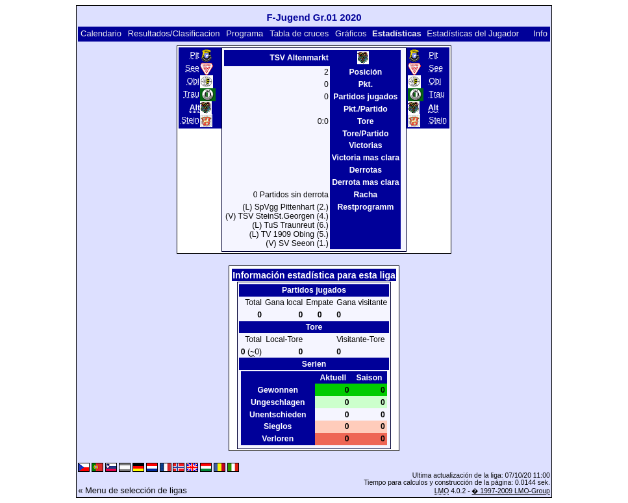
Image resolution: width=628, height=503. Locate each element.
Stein (190, 120)
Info (540, 33)
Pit (194, 55)
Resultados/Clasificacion (174, 33)
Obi (193, 81)
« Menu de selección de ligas (132, 490)
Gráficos (350, 33)
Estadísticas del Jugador (473, 33)
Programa (244, 33)
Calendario (101, 33)
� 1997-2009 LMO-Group (510, 491)
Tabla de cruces (299, 33)
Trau (191, 94)
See (192, 68)
